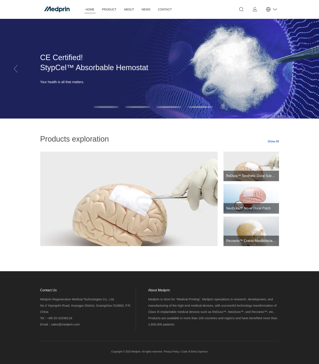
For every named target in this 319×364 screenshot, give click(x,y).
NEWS (146, 9)
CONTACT (165, 9)
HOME (90, 9)
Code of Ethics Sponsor (194, 351)
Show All (273, 141)
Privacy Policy (171, 351)
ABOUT (129, 9)
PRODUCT (109, 9)
